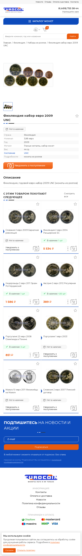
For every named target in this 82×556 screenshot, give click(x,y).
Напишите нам (70, 11)
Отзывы (48, 2)
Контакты (74, 2)
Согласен (9, 550)
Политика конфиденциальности (41, 503)
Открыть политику (26, 550)
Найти (73, 36)
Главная (7, 43)
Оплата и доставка (61, 2)
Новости (39, 2)
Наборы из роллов (36, 43)
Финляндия (19, 43)
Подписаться (41, 447)
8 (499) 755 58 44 (68, 8)
